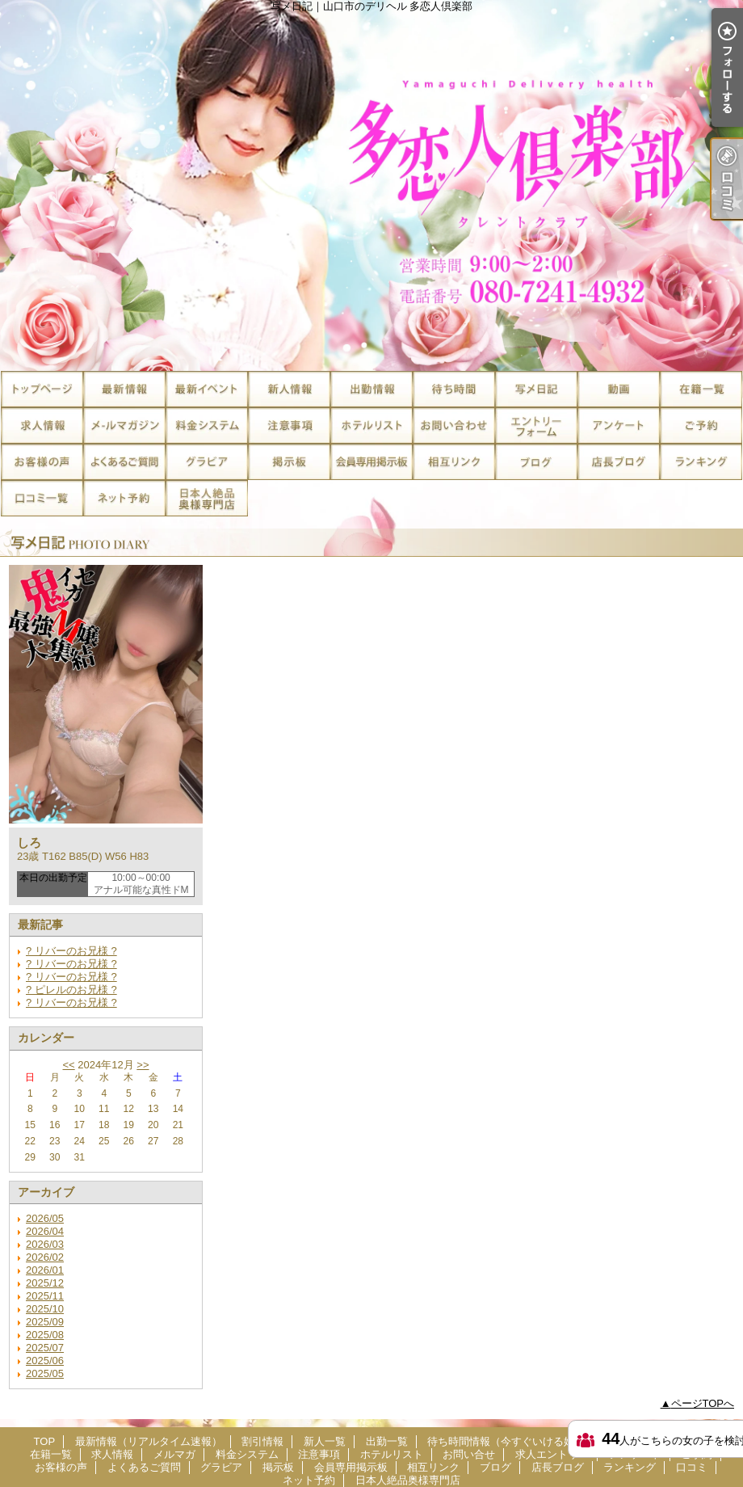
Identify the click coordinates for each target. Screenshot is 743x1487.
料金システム (207, 425)
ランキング (701, 462)
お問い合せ (454, 425)
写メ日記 (536, 389)
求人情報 (42, 425)
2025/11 (45, 1296)
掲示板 (289, 462)
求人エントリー (536, 425)
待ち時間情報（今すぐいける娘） (454, 389)
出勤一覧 (371, 389)
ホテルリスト (371, 425)
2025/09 (45, 1322)
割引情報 (207, 389)
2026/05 (45, 1218)
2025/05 (45, 1373)
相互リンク (454, 462)
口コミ (42, 498)
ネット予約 (124, 498)
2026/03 (45, 1244)
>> (142, 1065)
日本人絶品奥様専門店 (207, 498)
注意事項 (289, 425)
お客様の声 (42, 462)
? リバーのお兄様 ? (71, 951)
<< (68, 1065)
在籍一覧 (701, 389)
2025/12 (45, 1283)
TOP (42, 389)
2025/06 (45, 1360)
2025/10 (45, 1309)
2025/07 (45, 1348)
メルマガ (124, 425)
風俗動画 (618, 389)
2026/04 (45, 1231)
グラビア (207, 462)
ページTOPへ (703, 1403)
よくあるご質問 (124, 462)
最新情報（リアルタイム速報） (124, 389)
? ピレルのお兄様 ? (71, 990)
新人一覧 (289, 389)
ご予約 (701, 425)
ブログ (536, 462)
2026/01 (45, 1270)
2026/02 (45, 1257)
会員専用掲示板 (371, 462)
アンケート (618, 425)
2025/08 (45, 1335)
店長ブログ (618, 462)
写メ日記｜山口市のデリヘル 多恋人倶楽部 (371, 185)
